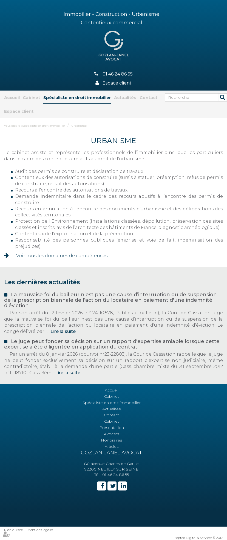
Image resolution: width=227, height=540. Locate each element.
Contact (148, 97)
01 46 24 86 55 (118, 74)
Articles (111, 446)
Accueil (12, 97)
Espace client (117, 83)
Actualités (125, 97)
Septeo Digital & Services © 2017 (198, 538)
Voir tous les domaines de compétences (61, 255)
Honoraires (111, 440)
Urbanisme (79, 125)
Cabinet (31, 97)
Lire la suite (63, 331)
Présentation (111, 427)
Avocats (111, 433)
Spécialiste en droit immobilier (77, 97)
